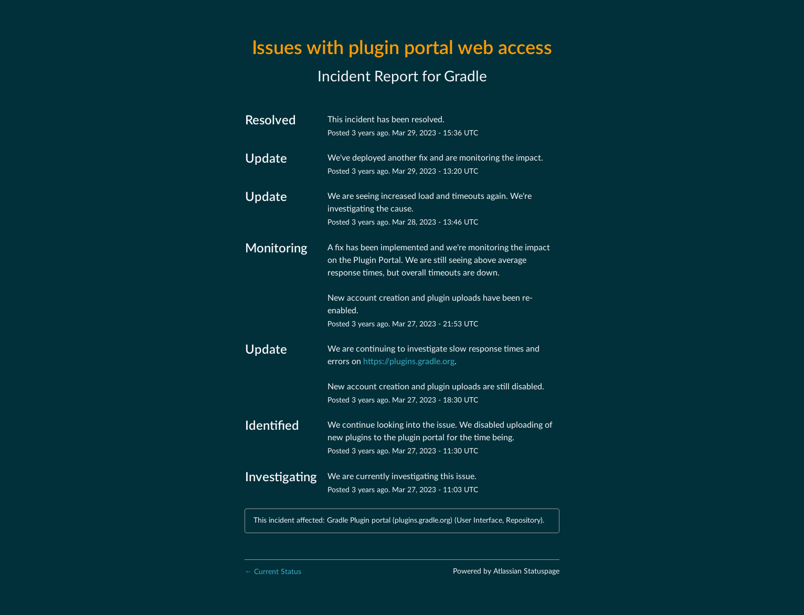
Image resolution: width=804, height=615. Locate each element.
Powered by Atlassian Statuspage (506, 571)
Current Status (273, 572)
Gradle (465, 76)
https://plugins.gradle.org (408, 361)
